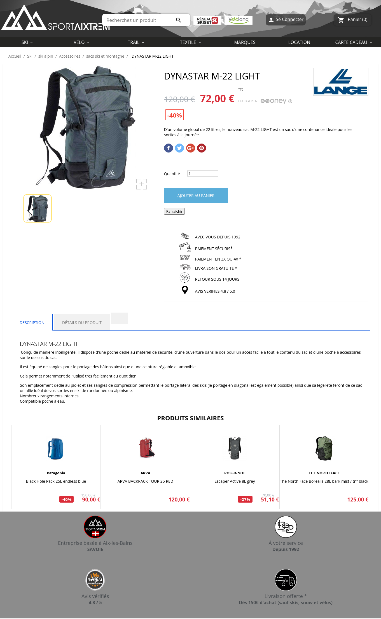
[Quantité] (203, 173)
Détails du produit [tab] (82, 322)
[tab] (119, 318)
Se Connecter (285, 20)
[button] (190, 42)
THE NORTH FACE (324, 473)
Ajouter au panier (195, 195)
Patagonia (56, 473)
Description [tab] (32, 322)
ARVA (145, 473)
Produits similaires (190, 418)
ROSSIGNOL (234, 473)
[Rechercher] (146, 20)
